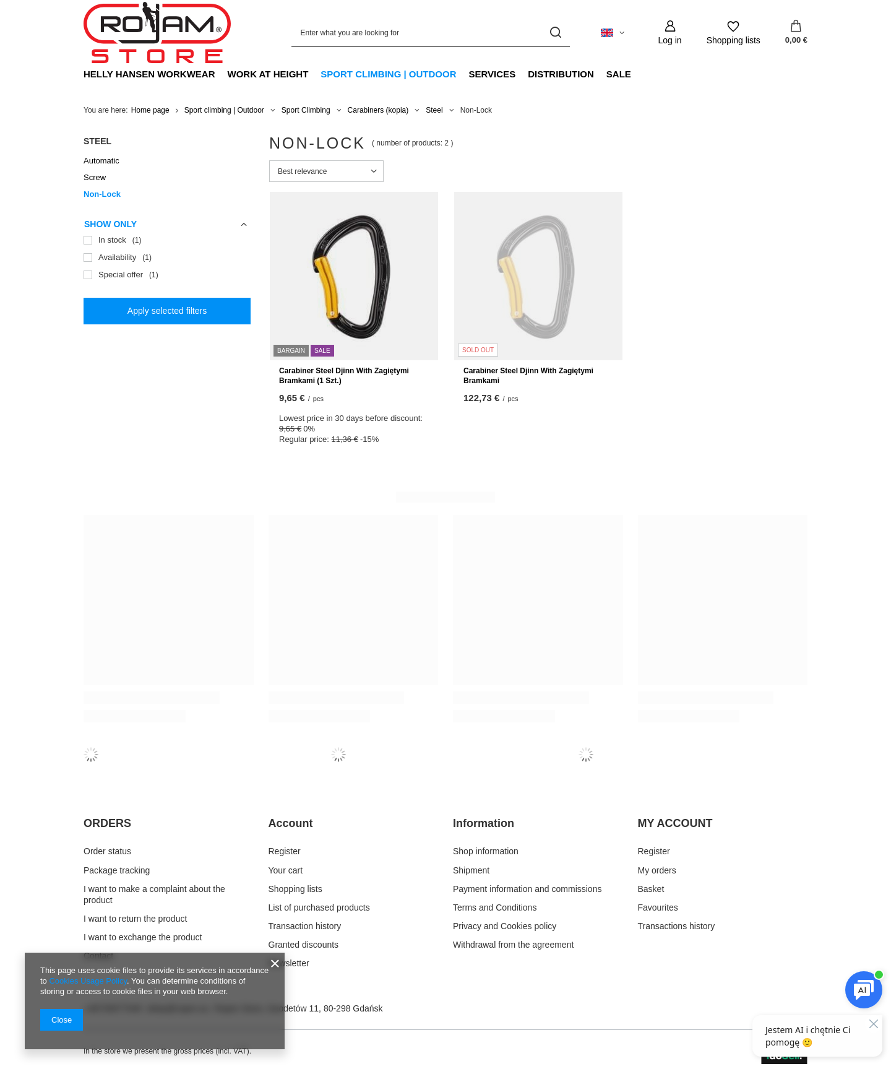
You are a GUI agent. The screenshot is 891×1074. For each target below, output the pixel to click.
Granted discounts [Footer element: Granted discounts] (304, 945)
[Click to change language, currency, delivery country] (612, 32)
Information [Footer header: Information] (483, 823)
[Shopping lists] (733, 32)
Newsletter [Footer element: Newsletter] (289, 963)
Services (492, 74)
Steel (434, 110)
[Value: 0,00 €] (796, 33)
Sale (618, 74)
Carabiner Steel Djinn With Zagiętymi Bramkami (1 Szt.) (344, 375)
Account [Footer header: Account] (291, 823)
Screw (95, 177)
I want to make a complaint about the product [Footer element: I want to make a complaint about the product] (154, 894)
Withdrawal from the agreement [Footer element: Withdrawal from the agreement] (513, 945)
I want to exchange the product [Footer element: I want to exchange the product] (143, 937)
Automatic (101, 160)
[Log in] (670, 32)
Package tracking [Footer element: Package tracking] (117, 870)
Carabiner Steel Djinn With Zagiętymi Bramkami (528, 375)
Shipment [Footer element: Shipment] (471, 870)
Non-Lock (102, 194)
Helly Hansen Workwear (149, 74)
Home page (150, 110)
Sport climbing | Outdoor (388, 74)
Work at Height (268, 74)
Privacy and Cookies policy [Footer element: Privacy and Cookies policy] (504, 926)
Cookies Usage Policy (87, 980)
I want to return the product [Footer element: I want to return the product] (135, 919)
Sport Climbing (306, 110)
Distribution (561, 74)
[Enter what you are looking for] (430, 32)
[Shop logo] (157, 33)
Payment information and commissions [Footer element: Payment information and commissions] (527, 889)
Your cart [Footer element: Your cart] (286, 870)
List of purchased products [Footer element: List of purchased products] (319, 907)
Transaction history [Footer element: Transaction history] (305, 926)
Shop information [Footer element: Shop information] (486, 851)
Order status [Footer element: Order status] (107, 851)
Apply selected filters (167, 311)
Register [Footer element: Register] (285, 851)
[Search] (556, 32)
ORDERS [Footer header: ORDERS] (107, 823)
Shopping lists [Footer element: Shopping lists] (295, 889)
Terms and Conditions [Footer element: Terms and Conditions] (494, 907)
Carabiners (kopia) (378, 110)
